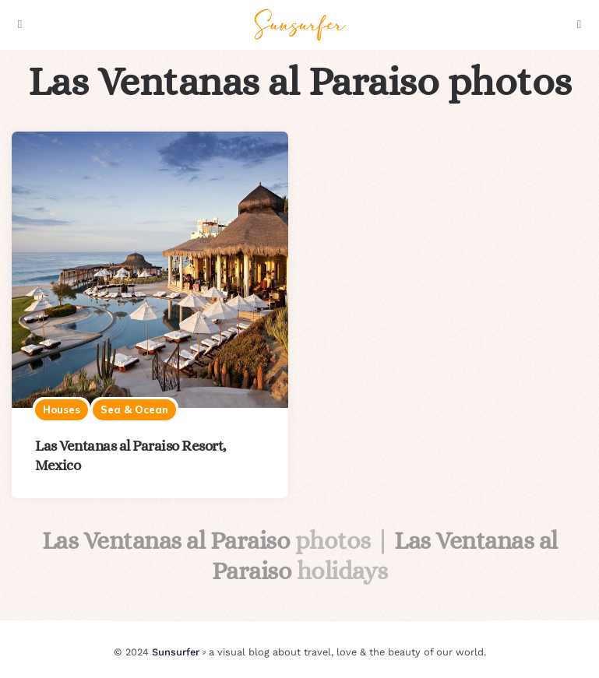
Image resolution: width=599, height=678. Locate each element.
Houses (61, 409)
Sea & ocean (134, 409)
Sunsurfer (175, 652)
